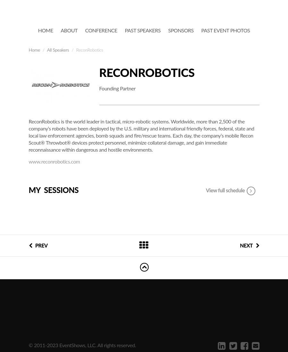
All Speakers (58, 50)
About (69, 30)
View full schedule (231, 191)
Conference (101, 30)
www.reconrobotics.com (54, 161)
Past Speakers (143, 30)
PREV (38, 245)
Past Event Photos (225, 30)
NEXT (249, 245)
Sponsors (181, 30)
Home (45, 30)
